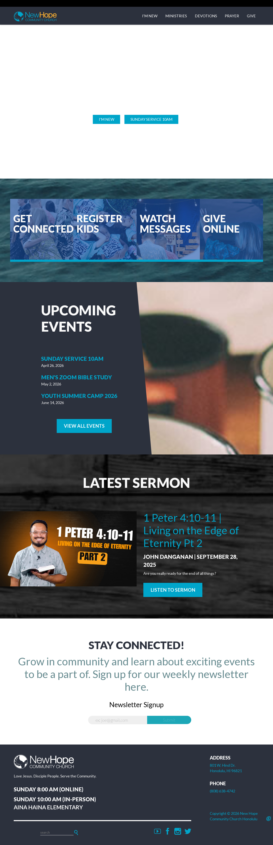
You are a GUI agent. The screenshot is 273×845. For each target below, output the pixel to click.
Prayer (232, 16)
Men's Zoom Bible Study (76, 376)
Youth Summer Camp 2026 (79, 395)
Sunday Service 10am (72, 358)
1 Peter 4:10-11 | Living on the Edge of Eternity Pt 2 (191, 530)
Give (251, 16)
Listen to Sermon (173, 589)
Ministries (176, 16)
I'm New (149, 16)
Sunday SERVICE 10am (151, 119)
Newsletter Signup (136, 704)
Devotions (206, 16)
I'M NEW (106, 119)
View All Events (84, 426)
